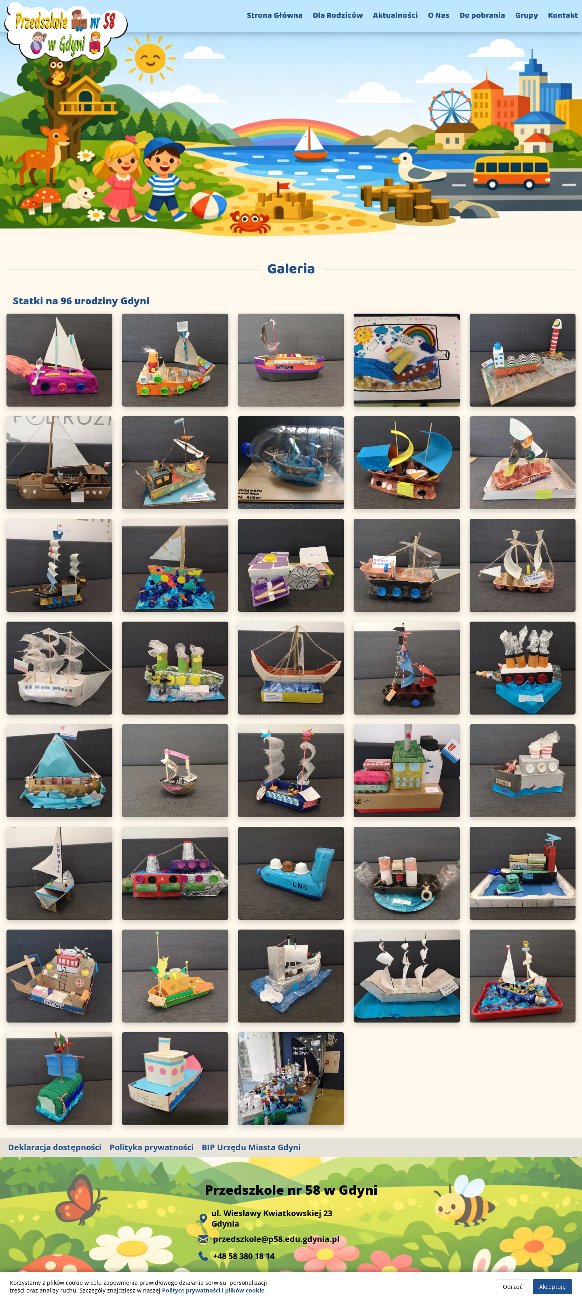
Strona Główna (275, 15)
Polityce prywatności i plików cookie (213, 1290)
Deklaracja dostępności (54, 1147)
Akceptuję (552, 1286)
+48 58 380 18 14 (243, 1256)
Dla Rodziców (338, 15)
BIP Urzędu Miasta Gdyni (251, 1147)
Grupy (526, 15)
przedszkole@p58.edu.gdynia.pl (276, 1239)
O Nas (438, 15)
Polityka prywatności (152, 1147)
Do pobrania (482, 15)
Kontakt (563, 15)
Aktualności (395, 15)
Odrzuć (513, 1286)
